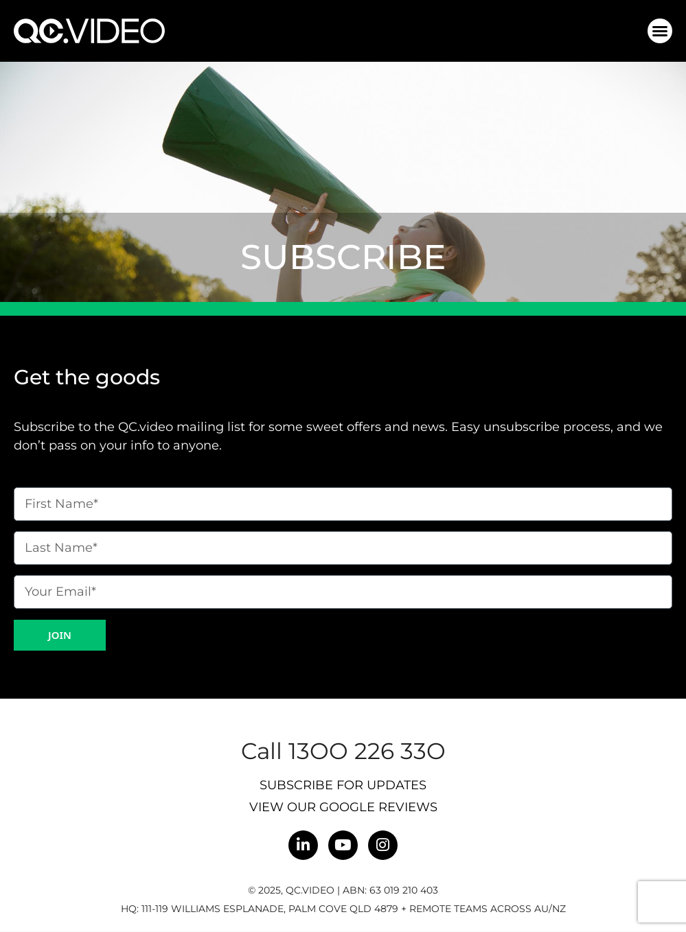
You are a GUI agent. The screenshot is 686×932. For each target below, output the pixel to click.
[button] (660, 31)
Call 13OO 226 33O (343, 751)
